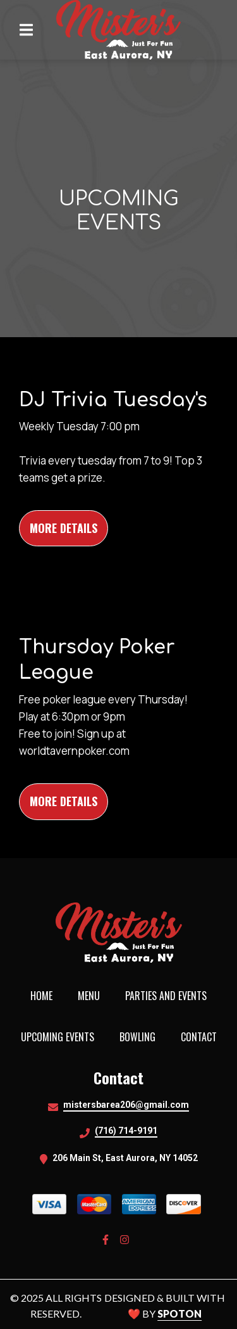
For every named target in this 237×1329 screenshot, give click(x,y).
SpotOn (179, 1313)
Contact (202, 1036)
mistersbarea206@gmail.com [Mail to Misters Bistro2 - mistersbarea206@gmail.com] (126, 1105)
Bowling (141, 1036)
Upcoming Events (61, 1036)
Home (45, 995)
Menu (92, 995)
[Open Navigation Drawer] (26, 30)
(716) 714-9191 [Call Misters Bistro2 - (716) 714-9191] (126, 1131)
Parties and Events (169, 995)
